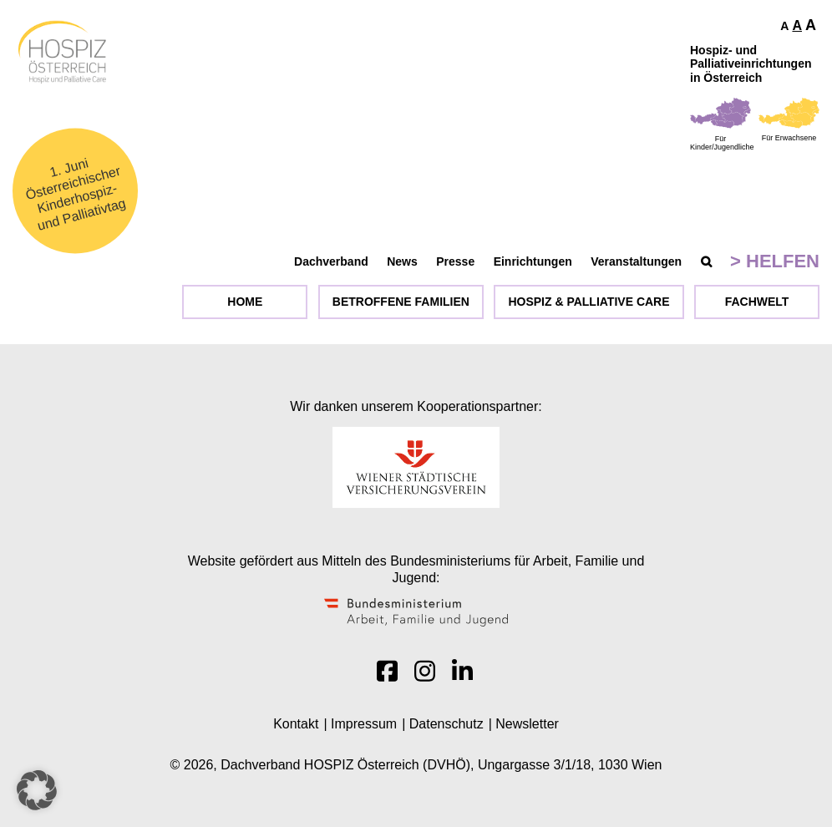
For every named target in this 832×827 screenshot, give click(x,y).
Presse (455, 261)
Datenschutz (446, 724)
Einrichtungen (533, 261)
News (402, 261)
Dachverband (331, 261)
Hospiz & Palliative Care (588, 301)
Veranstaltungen (636, 261)
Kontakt (295, 724)
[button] (37, 790)
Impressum (364, 724)
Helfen (782, 261)
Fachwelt (757, 301)
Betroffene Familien (400, 301)
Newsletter (527, 724)
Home (244, 301)
